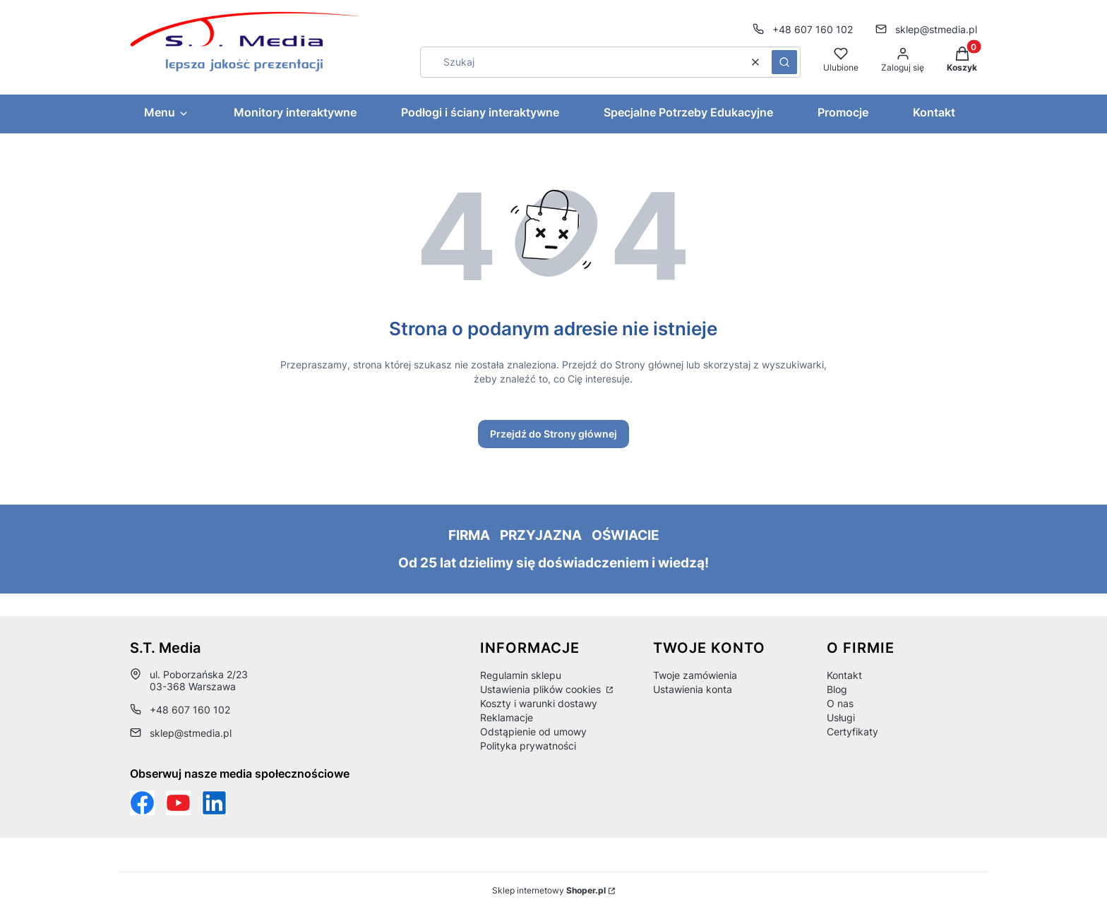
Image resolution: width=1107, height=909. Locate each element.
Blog (837, 689)
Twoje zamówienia (695, 675)
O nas (840, 703)
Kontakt (844, 675)
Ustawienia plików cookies (542, 689)
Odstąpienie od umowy (533, 732)
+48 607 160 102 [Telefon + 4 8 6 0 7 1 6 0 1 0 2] (812, 29)
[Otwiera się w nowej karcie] (178, 802)
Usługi (841, 717)
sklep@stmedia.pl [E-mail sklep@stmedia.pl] (936, 29)
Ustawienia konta (692, 689)
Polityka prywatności (528, 746)
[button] (784, 62)
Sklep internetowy (549, 890)
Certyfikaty (852, 732)
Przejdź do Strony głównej (553, 434)
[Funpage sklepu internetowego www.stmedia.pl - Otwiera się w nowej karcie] (142, 802)
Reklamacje (506, 717)
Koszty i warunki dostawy (538, 703)
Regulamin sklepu (520, 675)
